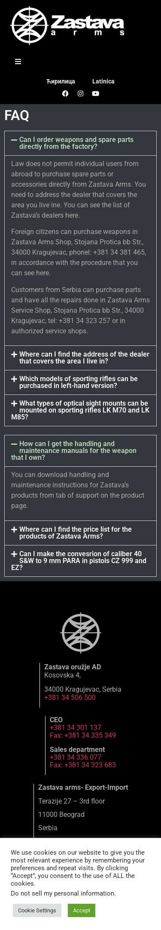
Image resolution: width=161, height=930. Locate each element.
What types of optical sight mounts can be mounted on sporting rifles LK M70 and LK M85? (80, 410)
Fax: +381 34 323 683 (83, 765)
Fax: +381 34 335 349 (83, 735)
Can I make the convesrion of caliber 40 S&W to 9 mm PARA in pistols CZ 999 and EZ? (78, 561)
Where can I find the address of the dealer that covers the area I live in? (84, 357)
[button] (80, 143)
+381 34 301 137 (75, 728)
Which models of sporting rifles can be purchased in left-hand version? (78, 382)
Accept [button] (81, 910)
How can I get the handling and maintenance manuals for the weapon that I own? (74, 451)
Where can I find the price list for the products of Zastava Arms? (75, 532)
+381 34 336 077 (75, 757)
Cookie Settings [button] (37, 910)
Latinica (103, 81)
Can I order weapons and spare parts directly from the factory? (76, 143)
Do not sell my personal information (62, 893)
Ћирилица (60, 81)
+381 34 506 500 (70, 697)
